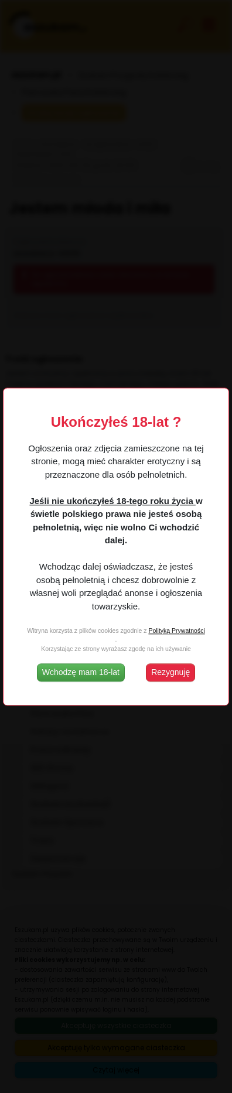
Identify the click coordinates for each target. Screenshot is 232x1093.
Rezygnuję (170, 672)
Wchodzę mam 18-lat (81, 672)
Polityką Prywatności (176, 630)
